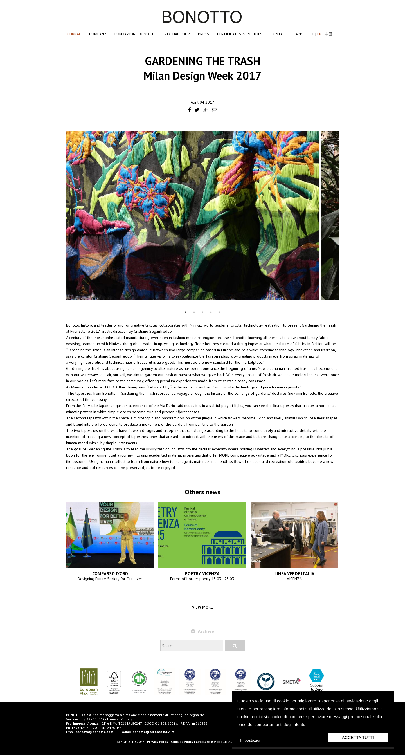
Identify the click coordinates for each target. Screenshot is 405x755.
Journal (73, 34)
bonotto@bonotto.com (94, 732)
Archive (202, 631)
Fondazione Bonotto (135, 34)
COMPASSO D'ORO (110, 573)
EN (319, 34)
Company (97, 34)
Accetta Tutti (358, 737)
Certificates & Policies (239, 34)
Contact (279, 34)
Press (203, 34)
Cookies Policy (182, 742)
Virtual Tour (177, 34)
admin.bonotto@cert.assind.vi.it (148, 732)
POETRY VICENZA (202, 573)
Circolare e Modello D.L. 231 (218, 742)
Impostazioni (251, 740)
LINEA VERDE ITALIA (294, 573)
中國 (329, 34)
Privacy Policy (157, 742)
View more (202, 607)
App (299, 34)
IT (312, 34)
